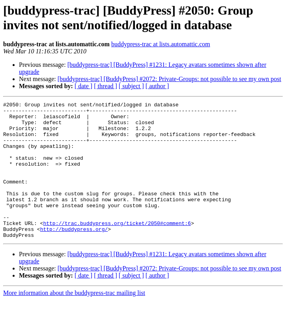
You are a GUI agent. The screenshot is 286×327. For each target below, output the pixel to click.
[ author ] (157, 86)
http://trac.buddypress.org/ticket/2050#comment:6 (117, 247)
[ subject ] (131, 86)
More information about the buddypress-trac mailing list (74, 320)
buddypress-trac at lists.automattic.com (160, 44)
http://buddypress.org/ (74, 255)
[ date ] (83, 86)
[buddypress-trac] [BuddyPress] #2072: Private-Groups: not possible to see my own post (169, 79)
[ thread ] (105, 86)
